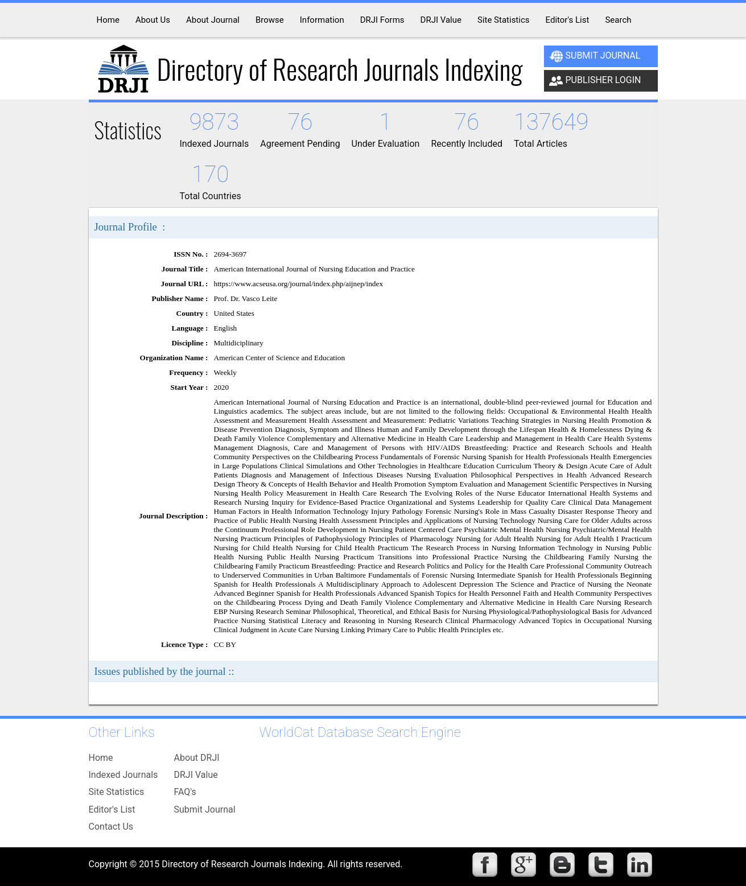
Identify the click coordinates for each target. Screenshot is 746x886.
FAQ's (185, 791)
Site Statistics (117, 791)
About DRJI (197, 757)
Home (101, 757)
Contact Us (111, 826)
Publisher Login (595, 81)
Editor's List (112, 809)
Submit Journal (595, 56)
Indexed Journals (123, 774)
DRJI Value (196, 774)
